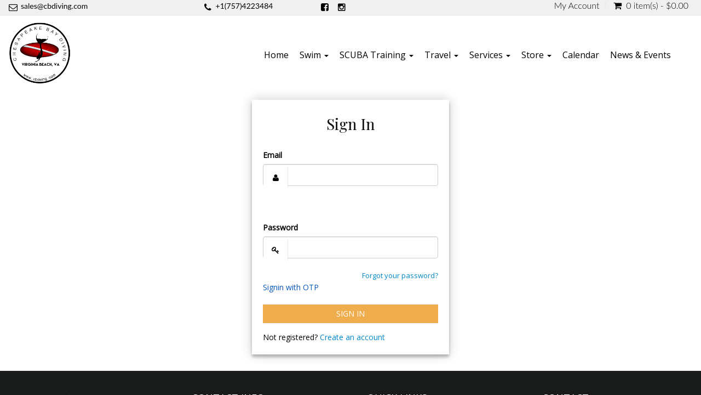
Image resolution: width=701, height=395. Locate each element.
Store (536, 55)
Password (280, 227)
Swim (314, 55)
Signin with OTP (291, 287)
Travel (441, 55)
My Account (577, 5)
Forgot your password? (400, 275)
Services (489, 55)
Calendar (580, 55)
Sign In (350, 313)
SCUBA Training (376, 55)
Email (272, 155)
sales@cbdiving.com (54, 5)
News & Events (640, 55)
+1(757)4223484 (244, 5)
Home (276, 55)
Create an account (352, 337)
